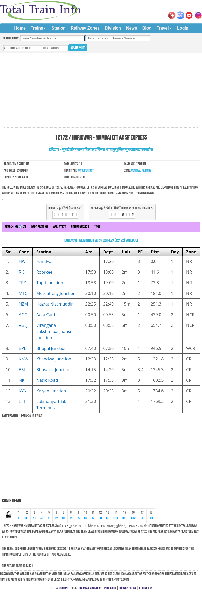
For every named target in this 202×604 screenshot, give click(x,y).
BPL (22, 348)
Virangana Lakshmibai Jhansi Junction (53, 331)
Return (80, 227)
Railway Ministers (90, 588)
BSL (22, 369)
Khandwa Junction (53, 359)
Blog (147, 28)
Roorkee (44, 272)
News (131, 28)
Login (182, 28)
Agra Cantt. (47, 314)
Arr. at (59, 227)
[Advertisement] (101, 90)
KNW (23, 359)
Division (113, 28)
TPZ (22, 283)
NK (21, 380)
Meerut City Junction (56, 293)
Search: (15, 227)
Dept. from (39, 227)
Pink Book (110, 588)
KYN (23, 391)
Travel (163, 28)
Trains (37, 28)
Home (19, 28)
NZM (23, 304)
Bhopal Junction (51, 348)
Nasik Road (47, 380)
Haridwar (45, 261)
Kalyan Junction (51, 391)
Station (58, 28)
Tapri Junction (49, 283)
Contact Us (145, 588)
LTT (22, 401)
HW (22, 261)
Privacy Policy (127, 588)
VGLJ (23, 325)
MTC (23, 293)
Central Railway (141, 170)
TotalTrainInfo (61, 588)
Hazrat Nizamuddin (55, 304)
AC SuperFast (85, 170)
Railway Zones (85, 28)
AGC (23, 314)
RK (21, 272)
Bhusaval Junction (53, 369)
